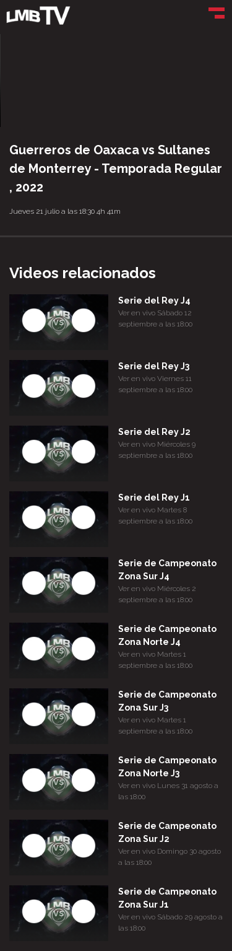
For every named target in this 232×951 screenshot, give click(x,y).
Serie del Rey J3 (153, 366)
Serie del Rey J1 (154, 497)
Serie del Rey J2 (154, 432)
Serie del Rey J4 (154, 300)
